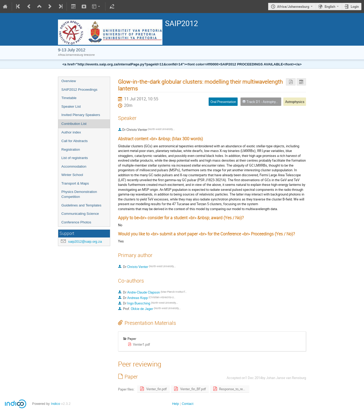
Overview (68, 81)
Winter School (72, 175)
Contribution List (73, 124)
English (330, 6)
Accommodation (73, 166)
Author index (71, 132)
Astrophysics (294, 101)
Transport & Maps (75, 183)
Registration (70, 149)
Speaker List (71, 106)
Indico (55, 403)
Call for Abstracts (74, 141)
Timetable (69, 98)
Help (175, 403)
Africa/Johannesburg (293, 6)
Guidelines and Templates (81, 205)
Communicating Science (80, 214)
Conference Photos (76, 222)
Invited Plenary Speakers (80, 115)
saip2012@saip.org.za (85, 241)
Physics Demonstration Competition (79, 194)
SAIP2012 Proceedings (79, 89)
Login (355, 6)
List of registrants (74, 158)
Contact (187, 403)
